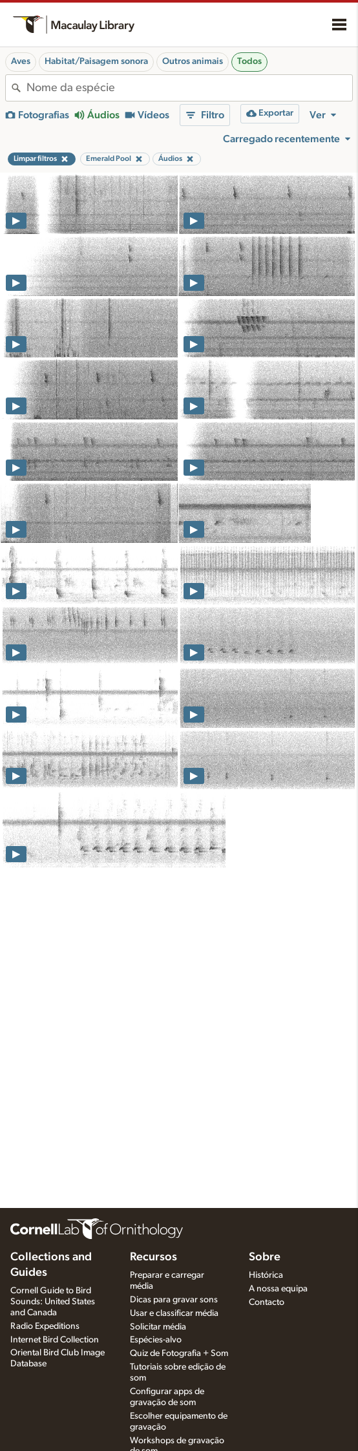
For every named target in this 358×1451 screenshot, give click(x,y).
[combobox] (189, 88)
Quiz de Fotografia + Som (179, 1353)
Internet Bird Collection (54, 1339)
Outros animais (192, 61)
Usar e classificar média (174, 1313)
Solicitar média (158, 1326)
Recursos (153, 1257)
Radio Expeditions (44, 1326)
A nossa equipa (278, 1288)
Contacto (266, 1302)
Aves (20, 61)
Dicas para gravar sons (174, 1299)
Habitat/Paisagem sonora (96, 61)
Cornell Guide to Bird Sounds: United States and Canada (52, 1301)
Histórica (266, 1275)
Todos (249, 61)
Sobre (264, 1257)
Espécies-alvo (156, 1339)
